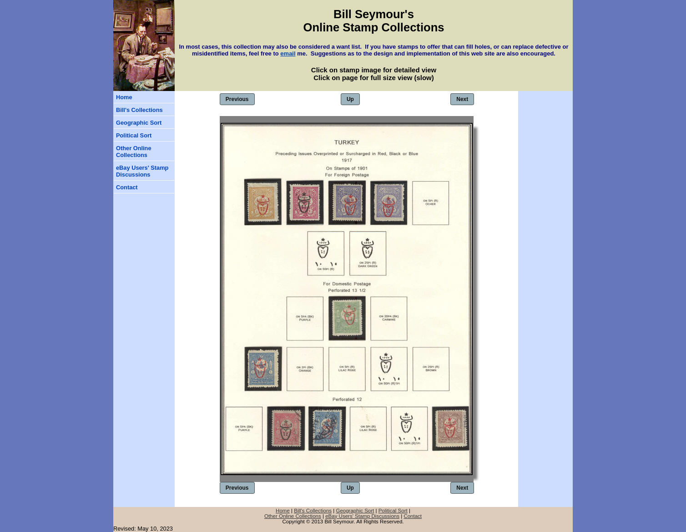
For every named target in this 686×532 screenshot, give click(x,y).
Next (462, 99)
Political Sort (133, 135)
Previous (237, 99)
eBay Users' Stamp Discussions (142, 171)
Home (124, 97)
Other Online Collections (133, 151)
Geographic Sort (138, 122)
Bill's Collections (139, 109)
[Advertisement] (545, 145)
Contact (127, 187)
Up (350, 99)
